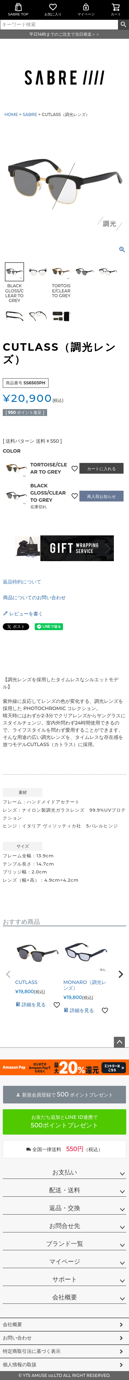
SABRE (30, 114)
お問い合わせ (17, 1338)
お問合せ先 (64, 1226)
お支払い (64, 1172)
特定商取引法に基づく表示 (32, 1351)
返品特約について (22, 582)
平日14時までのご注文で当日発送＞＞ (64, 34)
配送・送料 (64, 1190)
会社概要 (64, 1297)
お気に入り (53, 9)
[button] (8, 974)
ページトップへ (119, 1042)
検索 (123, 25)
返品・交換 (64, 1208)
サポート (64, 1279)
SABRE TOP (18, 9)
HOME (11, 114)
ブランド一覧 (64, 1244)
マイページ (86, 9)
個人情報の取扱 (19, 1364)
